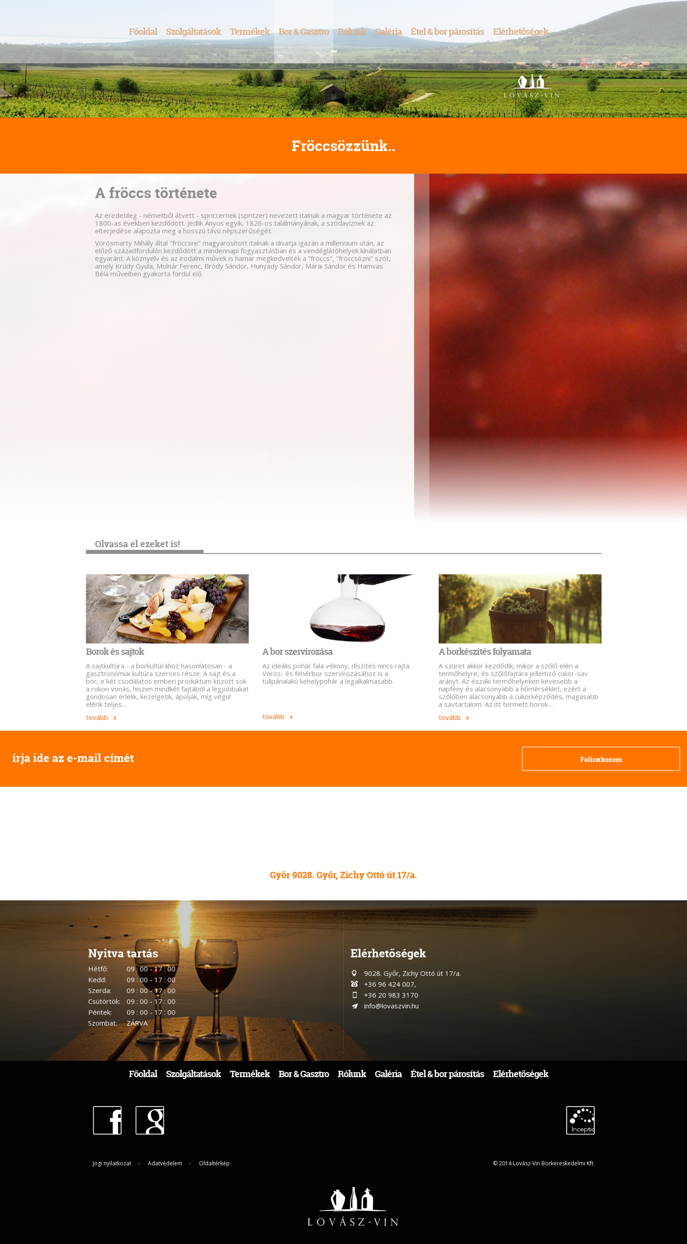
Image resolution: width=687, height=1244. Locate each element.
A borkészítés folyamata (485, 651)
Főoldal (143, 31)
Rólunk (352, 31)
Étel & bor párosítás (447, 31)
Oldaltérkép (214, 1163)
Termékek (250, 31)
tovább (97, 717)
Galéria (388, 31)
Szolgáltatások (193, 31)
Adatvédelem (165, 1163)
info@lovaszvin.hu (391, 1005)
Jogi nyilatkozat (112, 1163)
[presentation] (409, 759)
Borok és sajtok (115, 651)
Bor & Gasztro (304, 31)
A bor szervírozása (297, 651)
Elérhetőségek (520, 31)
